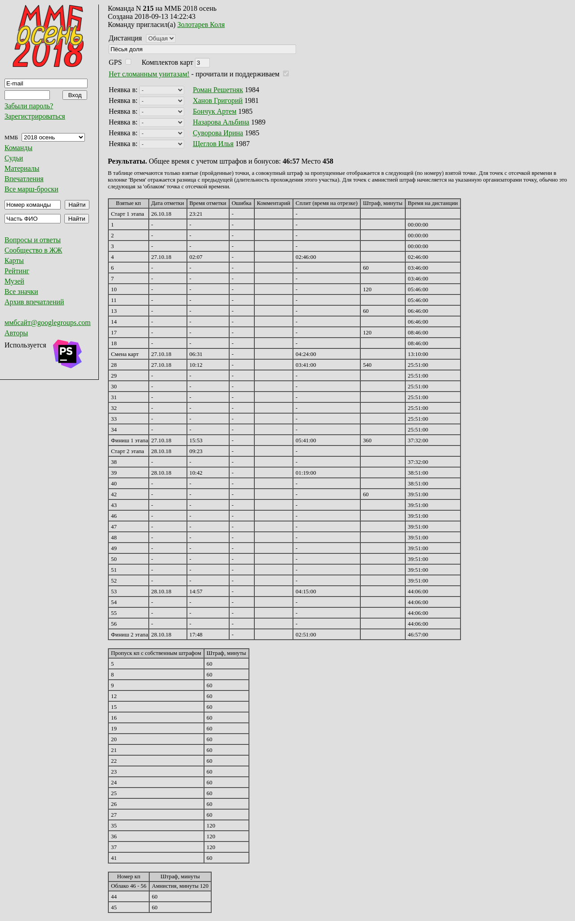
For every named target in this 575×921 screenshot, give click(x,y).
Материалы (22, 168)
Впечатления (24, 178)
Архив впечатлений (34, 302)
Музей (14, 281)
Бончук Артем (214, 111)
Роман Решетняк (218, 89)
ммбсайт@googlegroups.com (47, 322)
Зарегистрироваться (34, 116)
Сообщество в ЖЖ (33, 250)
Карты (14, 260)
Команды (18, 147)
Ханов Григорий (218, 100)
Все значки (21, 291)
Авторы (16, 333)
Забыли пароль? (28, 106)
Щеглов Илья (213, 143)
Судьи (13, 158)
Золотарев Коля (201, 24)
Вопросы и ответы (32, 240)
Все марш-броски (31, 189)
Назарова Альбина (221, 122)
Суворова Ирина (218, 133)
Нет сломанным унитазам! (149, 74)
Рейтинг (16, 271)
